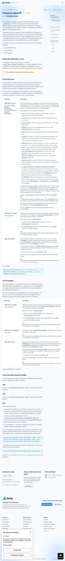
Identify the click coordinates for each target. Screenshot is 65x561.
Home (4, 9)
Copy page (26, 13)
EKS (53, 51)
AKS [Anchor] (4, 394)
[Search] (54, 2)
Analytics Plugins (48, 522)
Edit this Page (15, 481)
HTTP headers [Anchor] (8, 281)
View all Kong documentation (10, 485)
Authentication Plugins (49, 524)
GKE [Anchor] (4, 384)
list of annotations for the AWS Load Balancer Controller (23, 455)
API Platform (6, 519)
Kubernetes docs (18, 62)
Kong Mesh (26, 524)
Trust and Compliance (40, 559)
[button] (42, 270)
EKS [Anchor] (4, 403)
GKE (53, 45)
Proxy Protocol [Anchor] (8, 79)
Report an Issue (7, 481)
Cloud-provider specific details (55, 41)
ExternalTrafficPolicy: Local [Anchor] (13, 59)
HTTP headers (54, 37)
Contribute (28, 486)
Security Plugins (48, 526)
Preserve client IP (55, 27)
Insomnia (25, 526)
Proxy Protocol (54, 34)
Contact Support (50, 477)
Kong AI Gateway (27, 522)
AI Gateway (5, 524)
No (10, 475)
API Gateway (6, 522)
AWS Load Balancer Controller (31, 409)
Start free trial (47, 504)
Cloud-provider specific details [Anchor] (14, 375)
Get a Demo (58, 504)
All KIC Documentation (55, 20)
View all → (46, 531)
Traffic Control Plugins (49, 528)
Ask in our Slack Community (53, 475)
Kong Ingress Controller (11, 9)
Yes (5, 475)
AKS (53, 48)
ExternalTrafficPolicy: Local (56, 30)
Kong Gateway (27, 519)
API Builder (5, 528)
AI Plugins (46, 519)
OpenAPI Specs (27, 528)
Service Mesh (6, 526)
